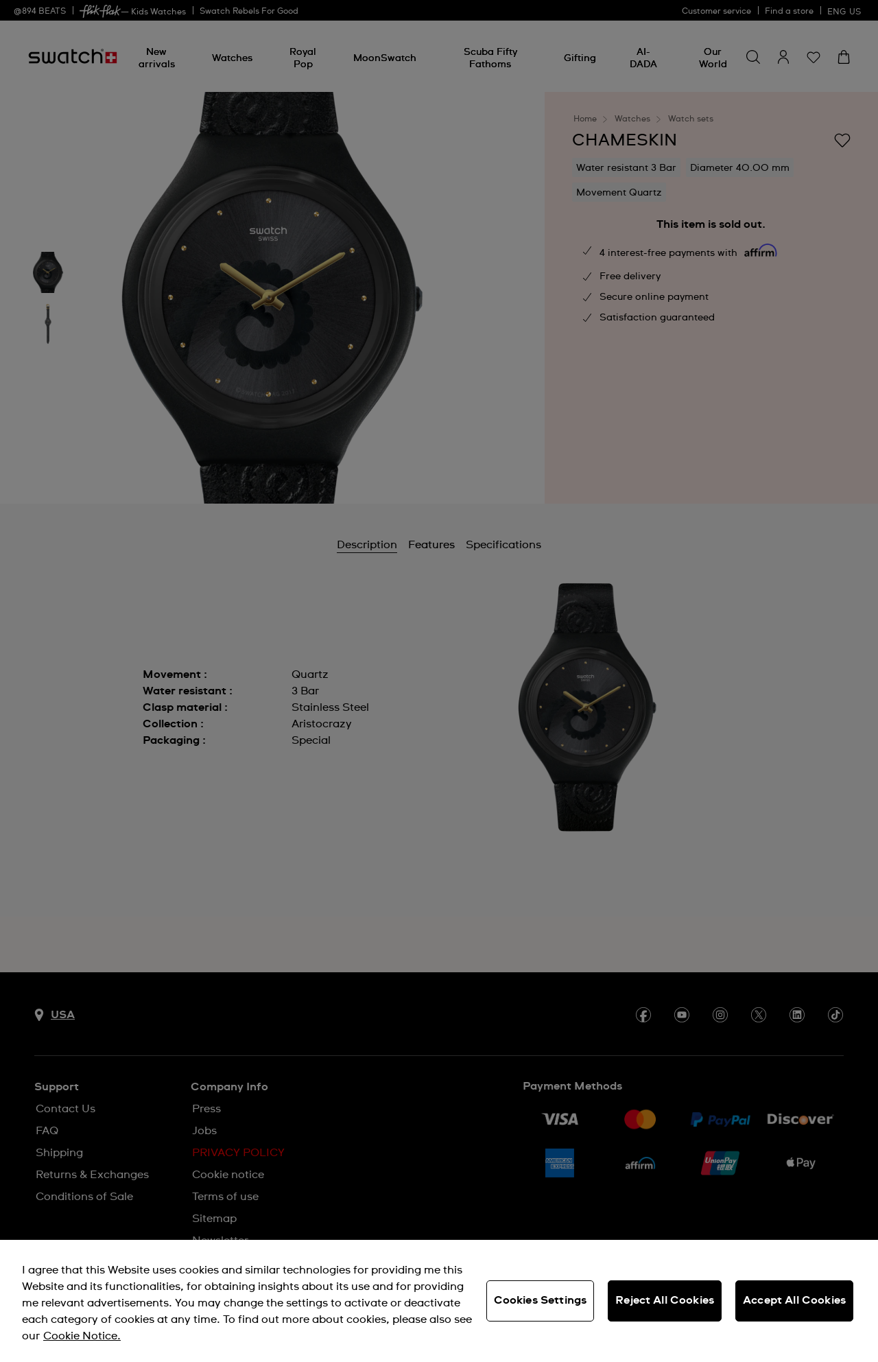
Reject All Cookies (664, 1300)
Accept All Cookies (794, 1300)
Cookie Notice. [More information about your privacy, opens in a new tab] (82, 1335)
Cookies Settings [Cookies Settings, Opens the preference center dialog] (540, 1300)
